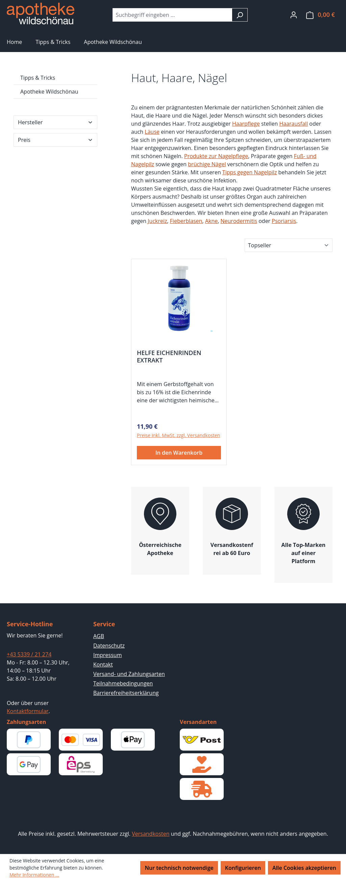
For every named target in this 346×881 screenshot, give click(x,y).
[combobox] (172, 15)
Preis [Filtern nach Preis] (55, 140)
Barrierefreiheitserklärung (126, 693)
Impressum (107, 655)
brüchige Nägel (207, 164)
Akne (211, 221)
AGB (98, 636)
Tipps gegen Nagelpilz (249, 172)
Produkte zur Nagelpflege (216, 156)
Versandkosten (150, 833)
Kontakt (103, 664)
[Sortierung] (288, 245)
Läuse (152, 131)
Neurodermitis (239, 221)
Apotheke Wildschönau (49, 91)
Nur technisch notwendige (179, 868)
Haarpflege (246, 123)
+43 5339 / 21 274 (29, 654)
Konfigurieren (243, 868)
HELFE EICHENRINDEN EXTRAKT (169, 356)
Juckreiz (157, 221)
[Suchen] (240, 15)
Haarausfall (293, 123)
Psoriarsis (284, 221)
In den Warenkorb (178, 452)
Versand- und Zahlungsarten (129, 674)
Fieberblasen (186, 221)
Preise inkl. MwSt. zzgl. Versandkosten (178, 435)
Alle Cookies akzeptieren (304, 868)
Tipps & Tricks (37, 77)
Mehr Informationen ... (34, 875)
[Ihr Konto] (294, 14)
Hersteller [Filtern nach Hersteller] (55, 122)
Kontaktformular (28, 711)
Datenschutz (109, 645)
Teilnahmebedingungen (123, 683)
